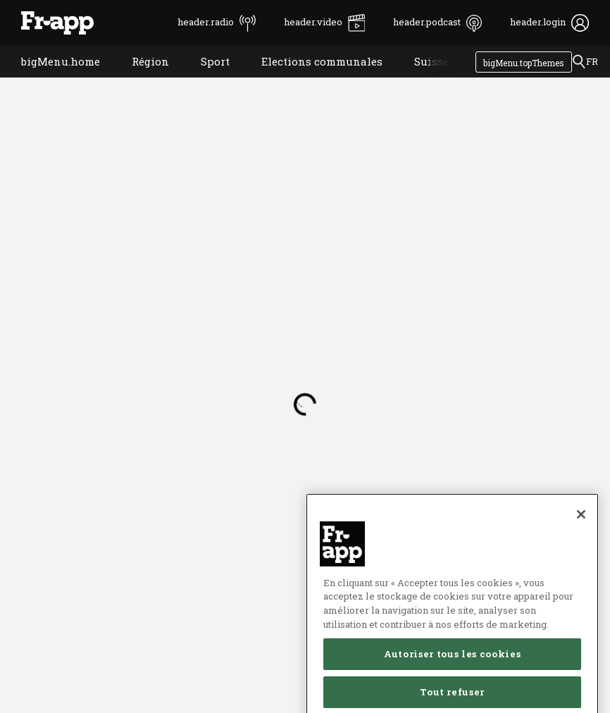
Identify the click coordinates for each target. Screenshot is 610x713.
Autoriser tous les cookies (452, 689)
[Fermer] (581, 548)
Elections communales (311, 79)
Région (139, 79)
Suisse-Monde (441, 79)
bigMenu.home (50, 79)
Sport (204, 79)
